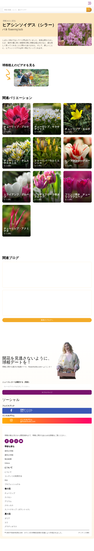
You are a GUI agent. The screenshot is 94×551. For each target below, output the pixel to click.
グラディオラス (11, 539)
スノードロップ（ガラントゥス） (18, 522)
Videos (7, 476)
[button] (90, 3)
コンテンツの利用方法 (13, 489)
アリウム (8, 514)
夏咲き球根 (9, 468)
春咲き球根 (9, 464)
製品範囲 (8, 472)
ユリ (6, 535)
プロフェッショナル (12, 497)
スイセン (8, 510)
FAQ (6, 493)
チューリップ (10, 506)
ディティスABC (83, 545)
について (8, 485)
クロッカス (9, 518)
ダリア (7, 531)
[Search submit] (89, 10)
